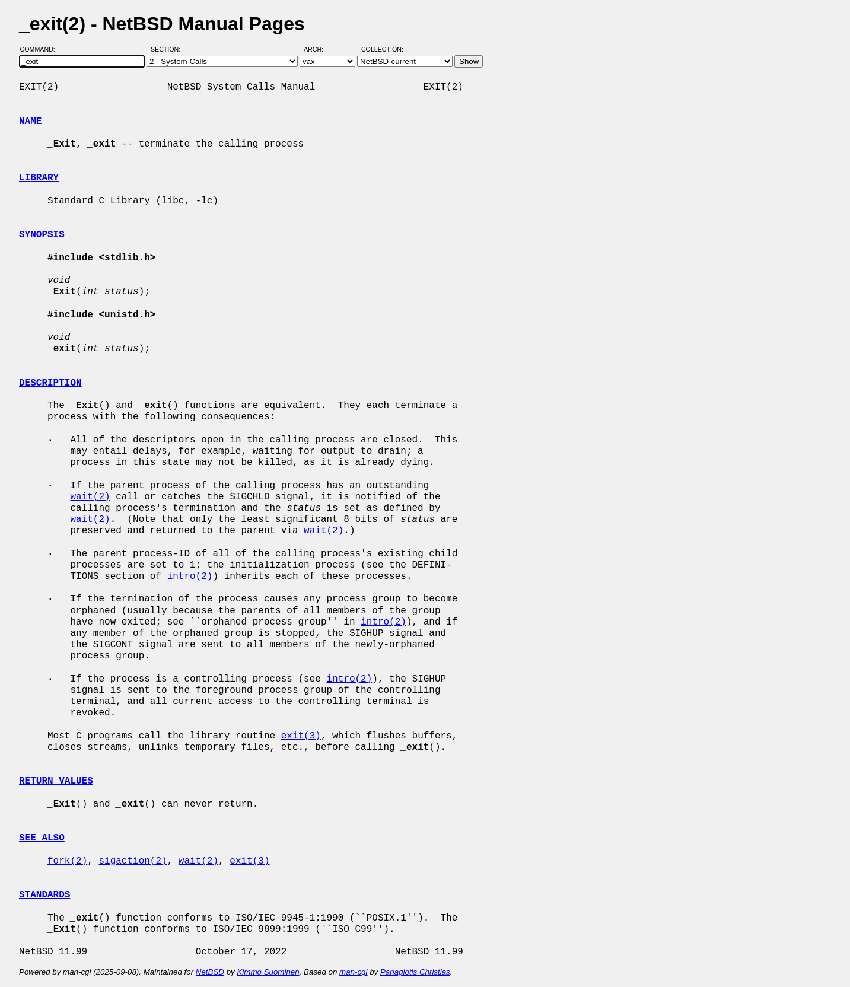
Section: (168, 49)
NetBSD (210, 971)
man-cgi (353, 971)
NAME (30, 121)
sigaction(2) (132, 861)
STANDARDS (44, 895)
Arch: (319, 49)
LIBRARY (39, 177)
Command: (41, 49)
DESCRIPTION (50, 383)
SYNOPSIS (42, 234)
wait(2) (90, 497)
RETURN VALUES (56, 781)
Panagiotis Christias (415, 971)
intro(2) (190, 576)
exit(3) (301, 736)
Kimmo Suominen (268, 971)
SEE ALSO (42, 838)
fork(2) (67, 861)
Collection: (382, 49)
